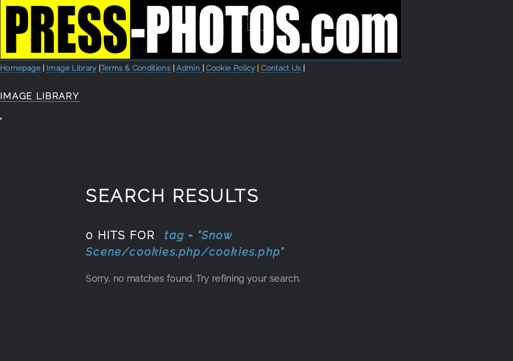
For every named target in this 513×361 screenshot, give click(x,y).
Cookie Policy (230, 68)
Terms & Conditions (137, 68)
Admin (189, 68)
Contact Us (281, 68)
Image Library (72, 68)
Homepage (20, 68)
